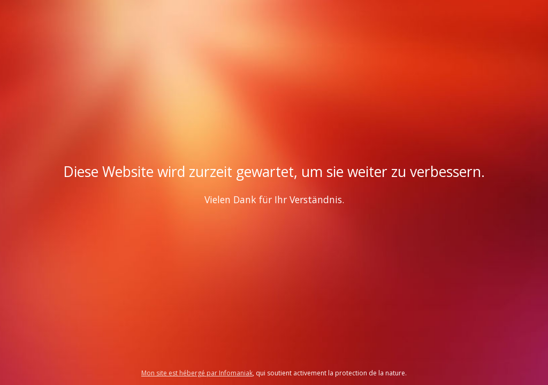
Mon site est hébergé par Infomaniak (197, 373)
